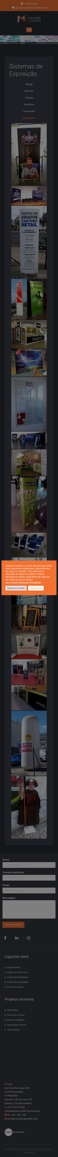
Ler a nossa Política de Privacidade (23, 582)
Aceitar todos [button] (36, 588)
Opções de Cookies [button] (16, 588)
